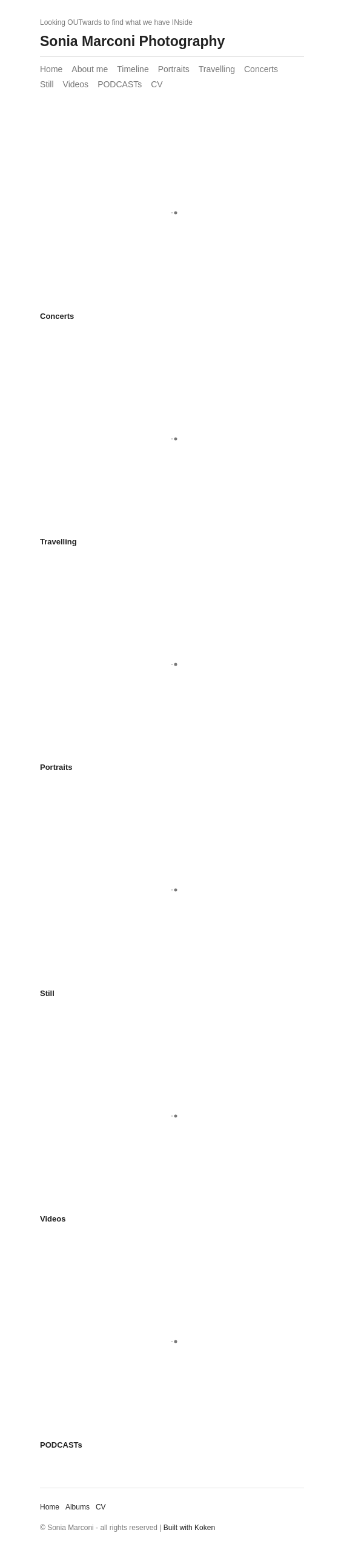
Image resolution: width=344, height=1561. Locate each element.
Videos (76, 84)
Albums (77, 1507)
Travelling (217, 69)
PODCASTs (120, 84)
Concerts (261, 69)
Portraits (174, 69)
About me (89, 69)
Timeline (132, 69)
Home (51, 69)
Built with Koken (189, 1527)
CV (156, 84)
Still (47, 84)
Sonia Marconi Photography (132, 41)
